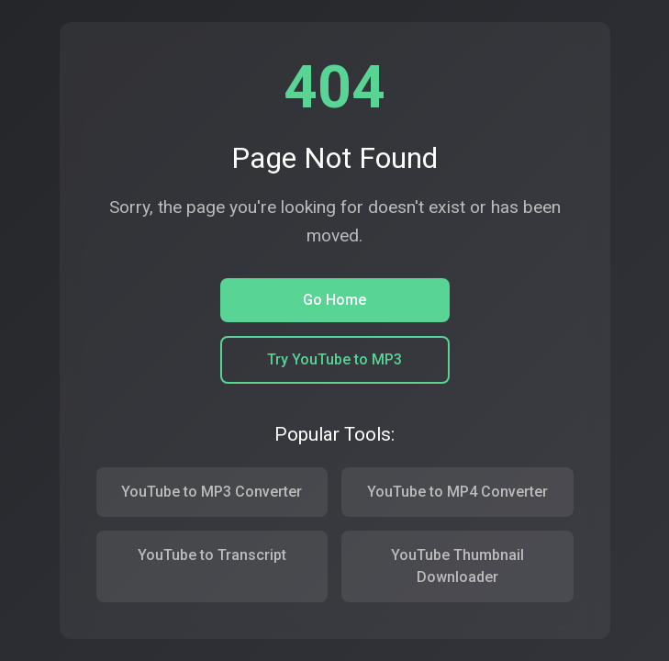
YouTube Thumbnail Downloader (457, 566)
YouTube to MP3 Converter (211, 491)
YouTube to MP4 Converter (457, 491)
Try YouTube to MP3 (334, 359)
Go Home (334, 299)
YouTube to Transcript (212, 555)
